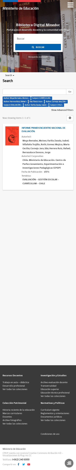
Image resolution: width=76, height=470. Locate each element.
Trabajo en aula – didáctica (16, 382)
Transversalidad (48, 386)
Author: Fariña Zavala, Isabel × (36, 105)
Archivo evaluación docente (54, 382)
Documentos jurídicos (51, 417)
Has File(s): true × (36, 101)
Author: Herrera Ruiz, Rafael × (15, 101)
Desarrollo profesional (14, 386)
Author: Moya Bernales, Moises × (16, 98)
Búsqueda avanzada (38, 57)
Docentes (7, 417)
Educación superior (50, 389)
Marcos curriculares (12, 413)
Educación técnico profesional (55, 392)
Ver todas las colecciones (15, 389)
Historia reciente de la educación (19, 410)
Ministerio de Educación (21, 8)
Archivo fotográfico (12, 420)
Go (69, 91)
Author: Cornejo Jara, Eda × (56, 101)
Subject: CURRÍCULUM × (41, 98)
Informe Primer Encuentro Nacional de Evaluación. (43, 129)
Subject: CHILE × (56, 105)
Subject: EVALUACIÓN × (13, 105)
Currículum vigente (50, 410)
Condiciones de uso (50, 434)
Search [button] (9, 75)
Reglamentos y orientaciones (55, 413)
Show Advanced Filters (62, 110)
